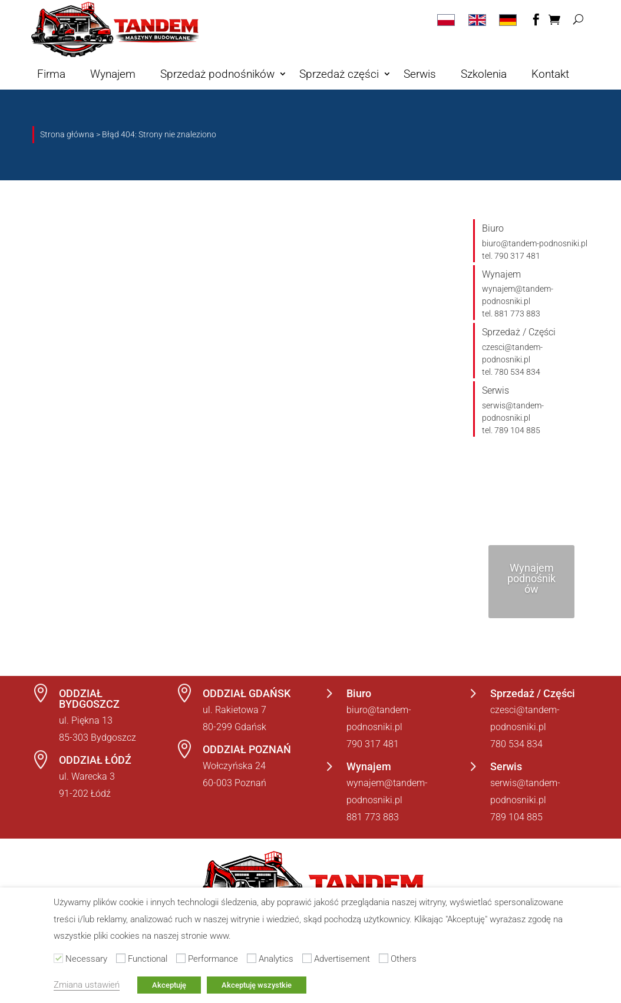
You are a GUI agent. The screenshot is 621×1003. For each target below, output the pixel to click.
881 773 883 (372, 817)
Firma (51, 74)
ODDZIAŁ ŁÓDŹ (95, 760)
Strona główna (67, 134)
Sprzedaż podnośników (217, 74)
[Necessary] (58, 958)
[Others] (383, 958)
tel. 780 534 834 (511, 372)
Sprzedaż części (339, 74)
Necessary (86, 958)
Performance (213, 958)
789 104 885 (516, 817)
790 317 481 (372, 744)
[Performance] (181, 958)
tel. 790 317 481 (511, 255)
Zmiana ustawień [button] (87, 984)
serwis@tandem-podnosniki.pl (513, 412)
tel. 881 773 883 (511, 313)
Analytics (276, 958)
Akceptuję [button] (169, 985)
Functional (147, 958)
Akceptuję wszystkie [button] (257, 985)
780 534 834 (516, 744)
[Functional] (120, 958)
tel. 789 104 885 (511, 430)
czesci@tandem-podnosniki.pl (512, 353)
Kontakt (550, 74)
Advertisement (342, 958)
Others (404, 958)
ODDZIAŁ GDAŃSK (246, 693)
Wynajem (113, 74)
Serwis (420, 74)
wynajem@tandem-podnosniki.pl (517, 295)
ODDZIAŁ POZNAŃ (247, 749)
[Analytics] (251, 958)
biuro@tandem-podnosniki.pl (534, 243)
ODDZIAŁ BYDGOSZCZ (89, 698)
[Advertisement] (307, 958)
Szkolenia (484, 74)
